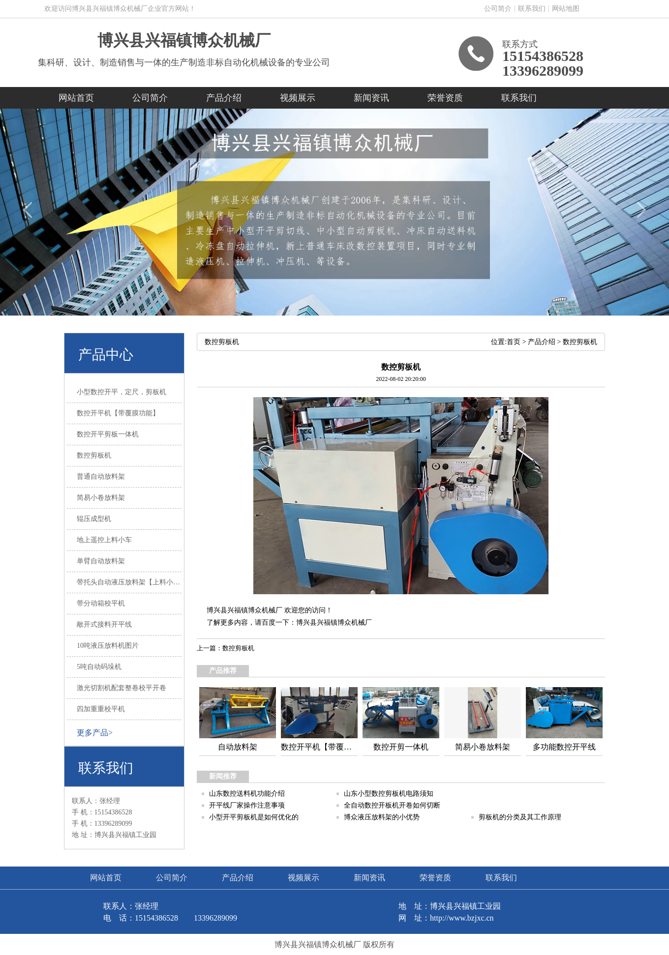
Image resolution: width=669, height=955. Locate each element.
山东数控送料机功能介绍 (247, 793)
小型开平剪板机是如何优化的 (254, 817)
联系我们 (532, 8)
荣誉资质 (445, 98)
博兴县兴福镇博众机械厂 (184, 40)
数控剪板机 (580, 342)
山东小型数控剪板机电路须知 (388, 793)
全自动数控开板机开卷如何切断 (392, 805)
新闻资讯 (371, 98)
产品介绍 (224, 98)
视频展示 (297, 98)
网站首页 (76, 98)
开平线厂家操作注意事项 (247, 805)
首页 (513, 342)
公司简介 (498, 8)
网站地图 (565, 8)
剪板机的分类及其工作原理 (520, 817)
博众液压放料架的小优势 (382, 817)
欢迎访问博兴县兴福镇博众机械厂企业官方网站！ (120, 8)
